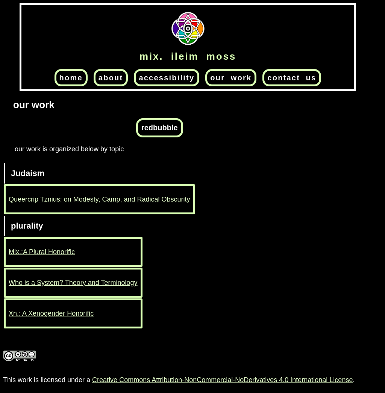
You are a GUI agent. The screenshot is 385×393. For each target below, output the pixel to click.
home (71, 78)
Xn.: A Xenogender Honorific (51, 313)
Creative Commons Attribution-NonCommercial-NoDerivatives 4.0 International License (222, 380)
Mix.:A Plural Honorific (42, 252)
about (111, 78)
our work (231, 78)
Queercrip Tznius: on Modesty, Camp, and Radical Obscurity (99, 199)
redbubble (159, 127)
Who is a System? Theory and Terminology (73, 282)
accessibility (166, 78)
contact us (291, 78)
